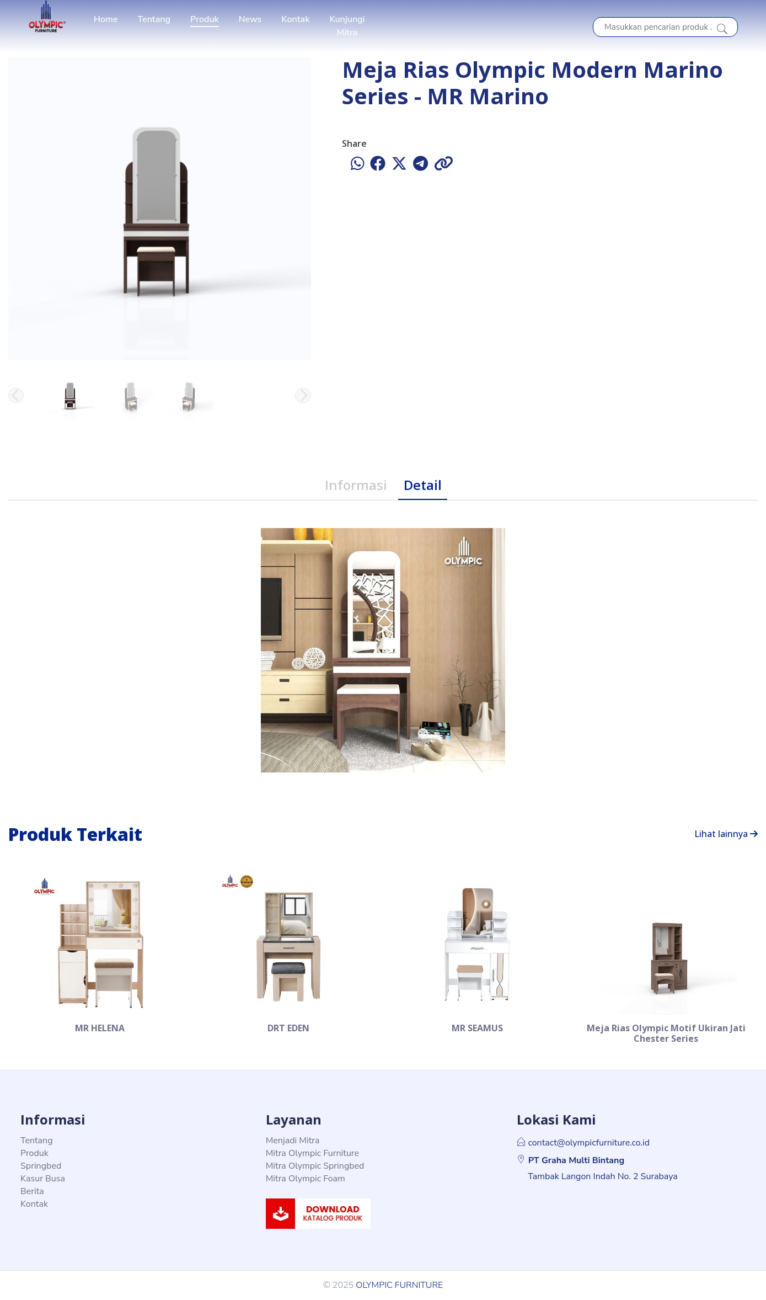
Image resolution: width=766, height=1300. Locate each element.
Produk (204, 19)
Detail (423, 485)
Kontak (295, 19)
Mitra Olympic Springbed (315, 1166)
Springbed (40, 1166)
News (250, 19)
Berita (32, 1191)
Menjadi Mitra (293, 1140)
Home (106, 19)
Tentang (154, 19)
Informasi (356, 485)
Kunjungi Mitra (347, 26)
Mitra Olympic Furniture (312, 1153)
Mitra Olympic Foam (305, 1179)
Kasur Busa (42, 1179)
